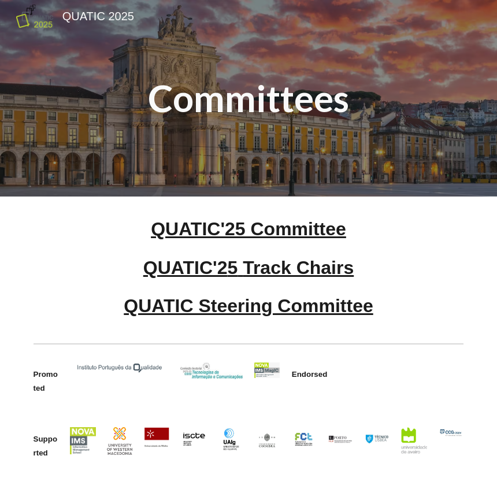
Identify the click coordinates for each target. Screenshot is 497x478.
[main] (248, 98)
